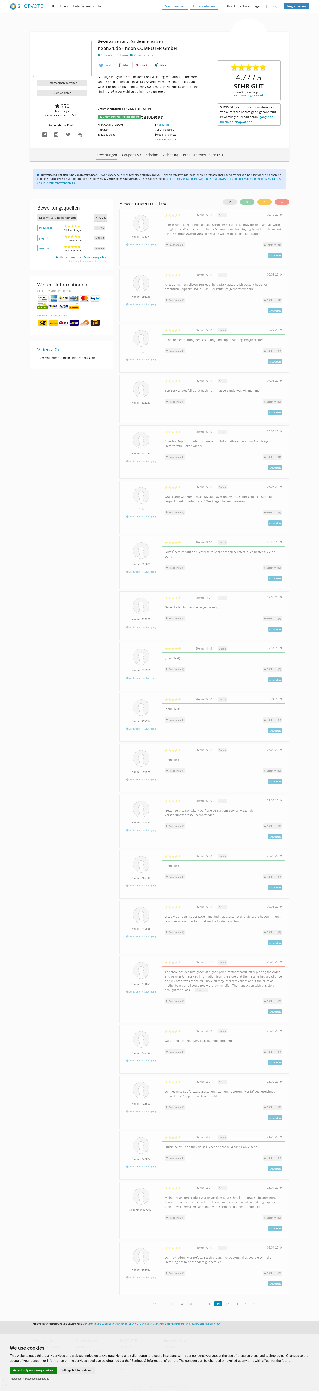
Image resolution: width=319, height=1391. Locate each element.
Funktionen (60, 6)
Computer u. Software (113, 55)
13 (190, 1303)
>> (253, 1303)
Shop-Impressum (167, 139)
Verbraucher (175, 6)
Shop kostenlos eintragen (243, 6)
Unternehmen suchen (88, 6)
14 (199, 1303)
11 (171, 1303)
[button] (106, 65)
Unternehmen (204, 6)
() (272, 244)
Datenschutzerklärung (37, 1378)
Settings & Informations (76, 1370)
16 (218, 1303)
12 (181, 1303)
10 (230, 202)
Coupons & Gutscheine (140, 155)
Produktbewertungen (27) (203, 155)
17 (227, 1303)
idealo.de (44, 248)
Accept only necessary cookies (33, 1370)
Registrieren (296, 6)
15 (209, 1303)
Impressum (16, 1378)
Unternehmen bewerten (62, 83)
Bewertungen (106, 155)
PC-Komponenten (142, 55)
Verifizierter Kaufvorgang (141, 244)
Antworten (275, 255)
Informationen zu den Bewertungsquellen (81, 257)
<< (155, 1303)
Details (222, 215)
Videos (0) (170, 155)
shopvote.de (45, 227)
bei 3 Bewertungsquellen (248, 95)
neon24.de (163, 124)
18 (236, 1303)
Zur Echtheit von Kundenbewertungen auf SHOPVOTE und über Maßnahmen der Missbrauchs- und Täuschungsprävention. (151, 1323)
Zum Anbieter (62, 93)
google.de (44, 238)
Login (275, 6)
